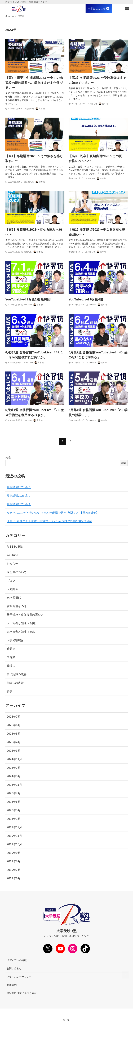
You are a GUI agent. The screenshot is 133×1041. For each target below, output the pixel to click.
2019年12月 (14, 827)
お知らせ (12, 563)
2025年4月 (13, 742)
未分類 (11, 657)
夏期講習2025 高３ (19, 487)
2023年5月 (13, 810)
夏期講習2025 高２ (19, 495)
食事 (9, 691)
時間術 (11, 648)
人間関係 (12, 589)
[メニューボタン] (126, 8)
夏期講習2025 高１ (19, 504)
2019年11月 (14, 835)
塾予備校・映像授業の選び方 (25, 614)
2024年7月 (13, 767)
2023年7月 (13, 793)
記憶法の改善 (15, 682)
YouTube (12, 555)
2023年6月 (13, 801)
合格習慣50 (14, 597)
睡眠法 (11, 665)
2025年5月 (13, 733)
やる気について (17, 572)
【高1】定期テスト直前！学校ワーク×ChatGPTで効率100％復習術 (49, 521)
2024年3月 (13, 776)
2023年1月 (13, 818)
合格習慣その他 (17, 606)
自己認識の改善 (17, 674)
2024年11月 (14, 759)
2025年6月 (13, 725)
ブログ (11, 580)
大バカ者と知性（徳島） (22, 631)
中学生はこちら (98, 8)
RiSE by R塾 (15, 546)
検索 (8, 457)
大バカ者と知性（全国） (22, 623)
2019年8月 (13, 861)
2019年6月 (13, 878)
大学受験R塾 (15, 640)
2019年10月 (14, 844)
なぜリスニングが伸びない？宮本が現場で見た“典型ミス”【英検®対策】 (53, 512)
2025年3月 (13, 750)
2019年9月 (13, 852)
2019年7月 (13, 869)
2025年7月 (13, 716)
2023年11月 (14, 784)
